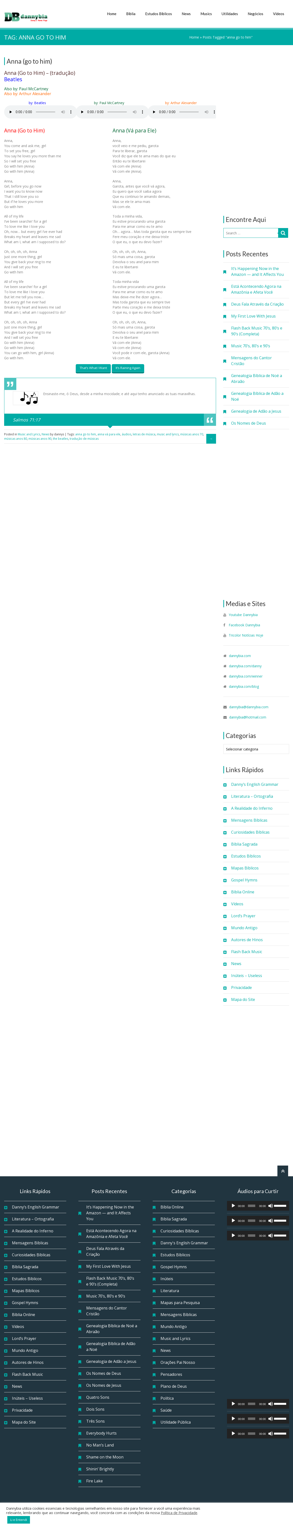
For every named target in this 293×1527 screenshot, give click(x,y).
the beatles (60, 437)
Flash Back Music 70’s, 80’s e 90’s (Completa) (256, 330)
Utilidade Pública (176, 1421)
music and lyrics (168, 432)
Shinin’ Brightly (100, 1468)
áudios (126, 432)
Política (167, 1397)
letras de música (144, 432)
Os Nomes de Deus (248, 422)
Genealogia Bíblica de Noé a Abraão (256, 378)
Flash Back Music (246, 951)
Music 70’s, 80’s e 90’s (250, 345)
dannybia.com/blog (244, 686)
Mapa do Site (243, 999)
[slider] (251, 1205)
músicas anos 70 (191, 432)
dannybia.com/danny (245, 665)
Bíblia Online (242, 891)
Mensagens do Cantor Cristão (251, 360)
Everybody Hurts (101, 1432)
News (186, 13)
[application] (258, 1205)
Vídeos (278, 13)
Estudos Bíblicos (158, 13)
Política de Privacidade (179, 1512)
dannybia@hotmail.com (247, 716)
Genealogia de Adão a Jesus (256, 410)
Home (111, 13)
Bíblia (130, 13)
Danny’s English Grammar (254, 784)
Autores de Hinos (247, 939)
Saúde (166, 1409)
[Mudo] (270, 1205)
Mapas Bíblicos (245, 867)
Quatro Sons (97, 1396)
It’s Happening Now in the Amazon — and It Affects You (257, 271)
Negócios (255, 13)
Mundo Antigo (244, 927)
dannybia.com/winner (246, 675)
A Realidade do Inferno (252, 807)
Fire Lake (94, 1480)
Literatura (170, 1290)
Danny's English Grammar (184, 1242)
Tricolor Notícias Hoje (246, 634)
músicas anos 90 (39, 437)
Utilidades (230, 13)
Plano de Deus (174, 1385)
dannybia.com (240, 655)
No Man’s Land (100, 1444)
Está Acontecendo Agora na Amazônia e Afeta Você (256, 288)
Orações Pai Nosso (178, 1362)
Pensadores (171, 1374)
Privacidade (241, 987)
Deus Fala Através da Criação (257, 303)
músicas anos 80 (15, 437)
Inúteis (167, 1278)
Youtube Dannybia (243, 614)
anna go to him (85, 432)
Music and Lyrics (29, 432)
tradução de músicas (84, 437)
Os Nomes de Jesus (103, 1384)
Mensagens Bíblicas (249, 819)
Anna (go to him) (29, 61)
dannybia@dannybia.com (248, 706)
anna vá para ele (108, 432)
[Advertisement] (256, 130)
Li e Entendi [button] (18, 1519)
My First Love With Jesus (253, 315)
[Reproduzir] (233, 1205)
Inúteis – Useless (246, 975)
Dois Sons (95, 1408)
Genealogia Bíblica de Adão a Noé (257, 395)
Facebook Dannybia (244, 624)
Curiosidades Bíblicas (250, 831)
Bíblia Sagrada (244, 843)
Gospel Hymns (244, 879)
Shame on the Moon (104, 1456)
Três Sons (95, 1420)
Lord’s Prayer (243, 915)
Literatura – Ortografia (252, 795)
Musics (206, 13)
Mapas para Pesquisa (180, 1302)
